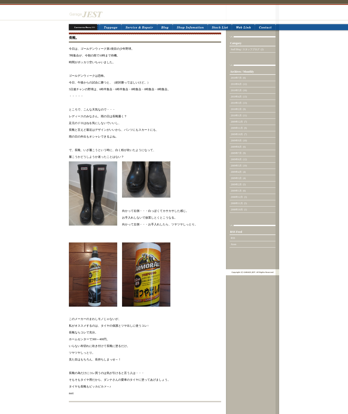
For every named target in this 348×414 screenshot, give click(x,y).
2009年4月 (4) (238, 172)
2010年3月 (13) (239, 103)
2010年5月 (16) (239, 90)
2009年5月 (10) (239, 165)
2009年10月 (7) (239, 134)
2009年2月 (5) (238, 184)
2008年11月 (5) (239, 203)
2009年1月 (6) (238, 190)
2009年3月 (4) (238, 178)
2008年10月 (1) (239, 209)
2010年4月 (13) (239, 96)
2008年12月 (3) (239, 197)
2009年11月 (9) (239, 128)
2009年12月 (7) (239, 121)
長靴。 (74, 38)
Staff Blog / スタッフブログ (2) (247, 49)
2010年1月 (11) (239, 115)
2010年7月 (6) (238, 77)
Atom (233, 244)
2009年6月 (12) (239, 159)
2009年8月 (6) (238, 146)
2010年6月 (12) (239, 84)
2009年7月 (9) (238, 153)
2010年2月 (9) (238, 109)
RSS (233, 238)
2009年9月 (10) (239, 140)
